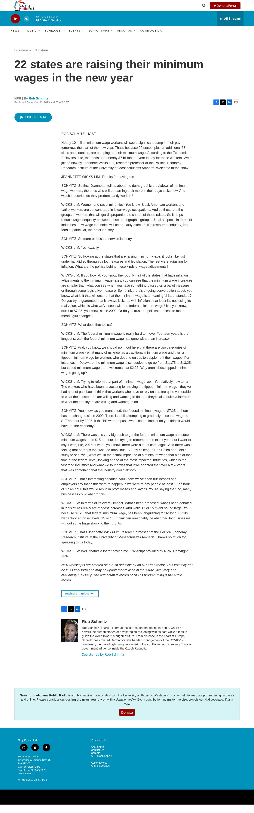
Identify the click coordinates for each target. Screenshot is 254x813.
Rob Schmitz (38, 107)
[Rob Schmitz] (69, 639)
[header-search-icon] (204, 10)
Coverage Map (152, 39)
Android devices (100, 774)
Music (32, 39)
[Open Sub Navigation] (22, 39)
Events (74, 39)
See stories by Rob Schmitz (103, 663)
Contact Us (97, 758)
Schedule (53, 39)
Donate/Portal (228, 10)
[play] (15, 27)
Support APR (98, 39)
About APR (97, 755)
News (15, 39)
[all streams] (230, 27)
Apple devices (99, 771)
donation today (126, 708)
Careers (95, 761)
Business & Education (31, 58)
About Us (124, 39)
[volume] (26, 27)
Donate (127, 721)
